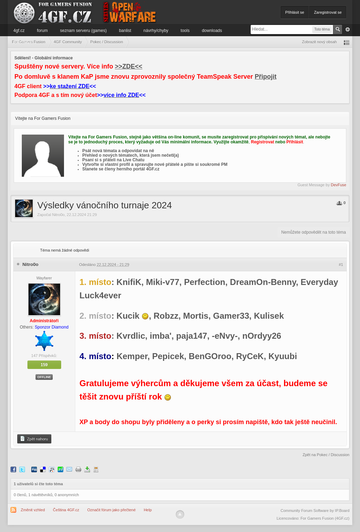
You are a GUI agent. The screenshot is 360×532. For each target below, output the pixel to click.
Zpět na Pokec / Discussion (326, 455)
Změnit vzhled (33, 510)
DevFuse (338, 185)
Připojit (266, 76)
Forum (42, 30)
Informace (22, 41)
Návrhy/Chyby (155, 30)
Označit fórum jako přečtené (111, 510)
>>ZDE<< (128, 66)
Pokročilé (347, 29)
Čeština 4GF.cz (66, 510)
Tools (185, 30)
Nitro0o (58, 215)
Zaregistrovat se (328, 12)
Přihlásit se (294, 12)
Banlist (125, 30)
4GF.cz (19, 30)
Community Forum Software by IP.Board (315, 510)
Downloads (212, 30)
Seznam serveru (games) (83, 30)
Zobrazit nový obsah (319, 42)
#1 (341, 264)
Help (148, 510)
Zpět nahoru (34, 438)
